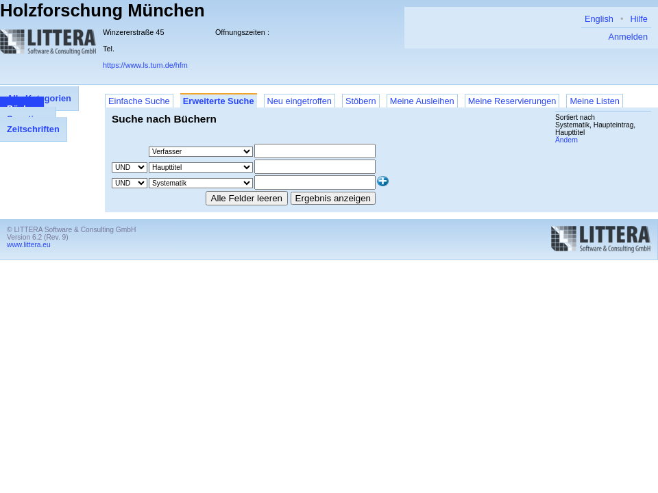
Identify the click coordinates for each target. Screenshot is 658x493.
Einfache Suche (139, 101)
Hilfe (639, 19)
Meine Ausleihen (422, 101)
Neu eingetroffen (299, 101)
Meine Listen (595, 101)
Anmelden (628, 36)
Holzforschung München (102, 10)
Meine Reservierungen (512, 101)
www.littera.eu (29, 245)
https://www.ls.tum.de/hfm (145, 65)
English (599, 19)
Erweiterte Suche (218, 101)
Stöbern (360, 101)
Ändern (566, 140)
